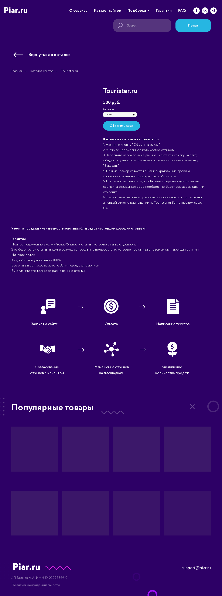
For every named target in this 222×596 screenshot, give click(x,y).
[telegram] (213, 10)
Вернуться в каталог (49, 54)
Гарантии (164, 10)
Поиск (193, 25)
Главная (17, 71)
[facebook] (196, 10)
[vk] (205, 10)
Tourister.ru (69, 71)
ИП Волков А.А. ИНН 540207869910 (39, 577)
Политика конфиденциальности (36, 585)
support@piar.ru (196, 568)
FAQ (182, 10)
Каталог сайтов (107, 10)
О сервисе (78, 10)
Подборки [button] (137, 10)
